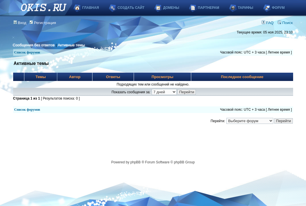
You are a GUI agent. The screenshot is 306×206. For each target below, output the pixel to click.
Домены (171, 8)
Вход (20, 23)
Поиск (285, 23)
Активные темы (71, 45)
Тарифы (245, 8)
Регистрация (42, 23)
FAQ (268, 23)
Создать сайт (131, 8)
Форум (278, 8)
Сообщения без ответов (34, 45)
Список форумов (27, 52)
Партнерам (208, 8)
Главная (90, 8)
